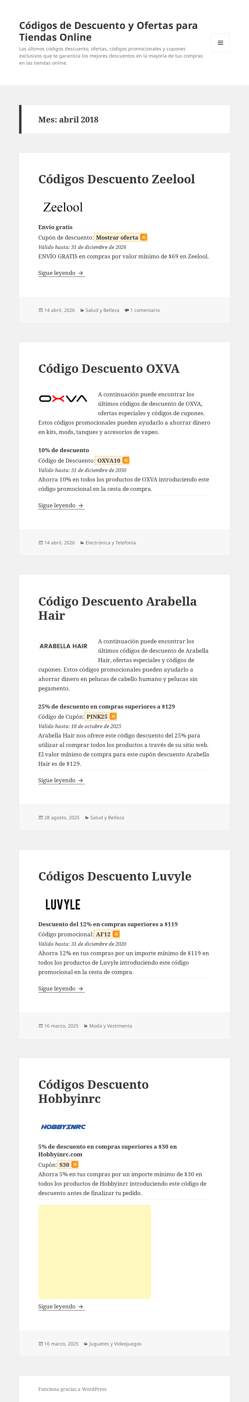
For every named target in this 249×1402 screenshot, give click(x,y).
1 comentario (145, 310)
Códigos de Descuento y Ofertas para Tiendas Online (108, 31)
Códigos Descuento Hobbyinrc (93, 1091)
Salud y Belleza (102, 310)
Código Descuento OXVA (109, 368)
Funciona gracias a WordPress (72, 1389)
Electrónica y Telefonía (111, 542)
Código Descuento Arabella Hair (117, 608)
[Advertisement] (94, 1252)
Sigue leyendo (61, 273)
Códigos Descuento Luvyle (115, 876)
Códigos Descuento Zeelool (116, 179)
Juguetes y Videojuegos (115, 1343)
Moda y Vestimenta (110, 1025)
